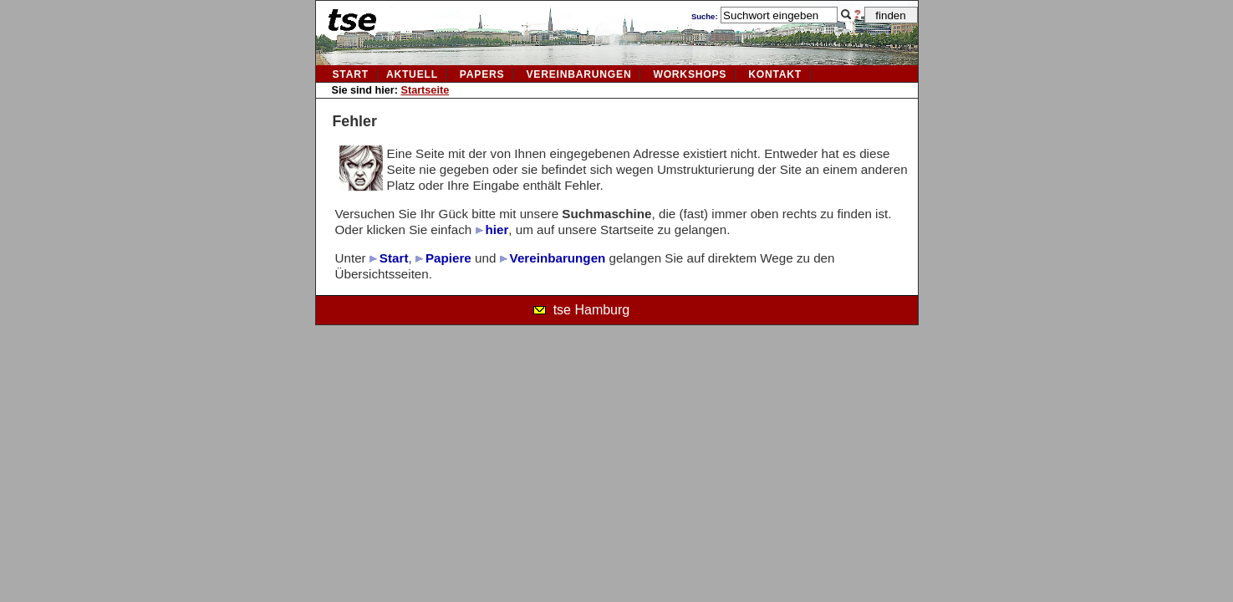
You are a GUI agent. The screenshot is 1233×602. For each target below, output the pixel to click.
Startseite (425, 90)
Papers (482, 74)
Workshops (689, 74)
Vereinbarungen (558, 258)
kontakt (775, 74)
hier (497, 229)
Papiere (448, 258)
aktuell (412, 74)
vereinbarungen (578, 74)
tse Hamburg (591, 310)
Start (351, 74)
